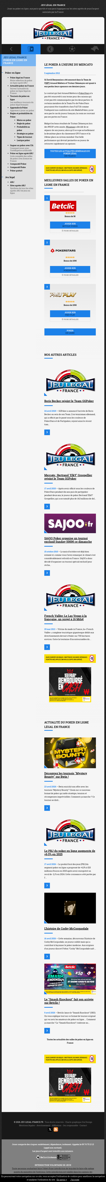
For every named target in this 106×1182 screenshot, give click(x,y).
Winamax (70, 127)
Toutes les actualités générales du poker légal (70, 153)
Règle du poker (23, 123)
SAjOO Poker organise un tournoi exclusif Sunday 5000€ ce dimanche (68, 539)
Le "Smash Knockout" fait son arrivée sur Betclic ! (69, 1000)
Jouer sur (70, 224)
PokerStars (84, 93)
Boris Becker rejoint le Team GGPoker (69, 401)
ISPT (47, 83)
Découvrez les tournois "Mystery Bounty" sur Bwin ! (65, 774)
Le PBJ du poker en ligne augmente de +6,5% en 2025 (69, 852)
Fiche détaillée (70, 231)
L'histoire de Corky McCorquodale (66, 928)
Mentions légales (27, 1125)
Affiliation (56, 1125)
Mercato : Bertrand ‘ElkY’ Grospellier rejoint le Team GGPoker (68, 476)
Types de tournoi (24, 137)
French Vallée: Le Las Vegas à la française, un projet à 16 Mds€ (65, 617)
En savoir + (62, 1179)
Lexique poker (23, 140)
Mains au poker (24, 120)
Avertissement (43, 1125)
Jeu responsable (70, 1125)
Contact (83, 1125)
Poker (70, 331)
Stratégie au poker (25, 133)
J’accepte (74, 1179)
